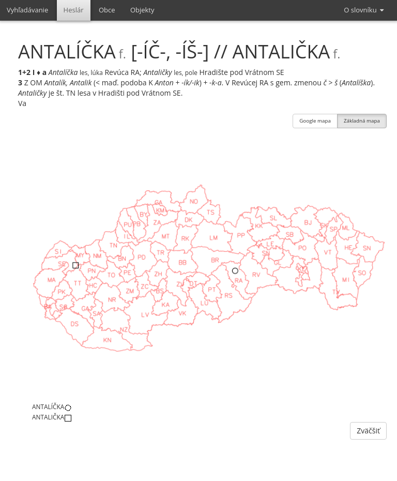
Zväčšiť (368, 430)
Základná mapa (362, 121)
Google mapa (315, 121)
